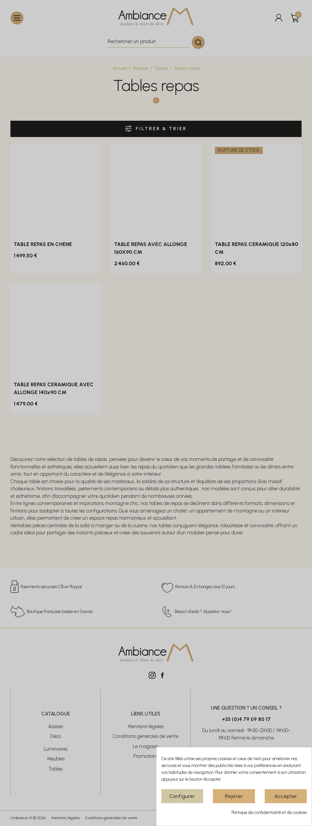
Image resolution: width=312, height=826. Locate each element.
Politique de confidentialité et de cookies (269, 812)
